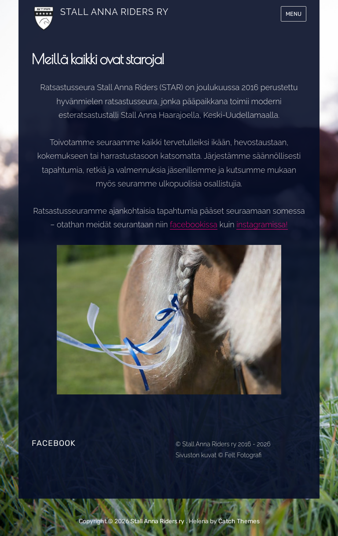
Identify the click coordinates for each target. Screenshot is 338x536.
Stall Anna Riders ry (114, 12)
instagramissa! (261, 224)
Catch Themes (239, 521)
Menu (293, 14)
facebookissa (193, 224)
